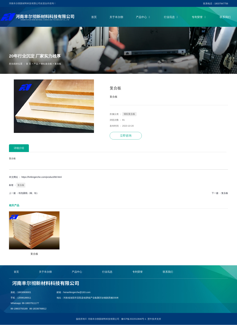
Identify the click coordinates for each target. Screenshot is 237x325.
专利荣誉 (199, 17)
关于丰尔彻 (116, 17)
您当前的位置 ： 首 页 (20, 64)
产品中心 (143, 17)
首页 (94, 17)
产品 (36, 64)
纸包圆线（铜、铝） (29, 193)
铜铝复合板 (46, 64)
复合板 (20, 185)
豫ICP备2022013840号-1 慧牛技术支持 (141, 319)
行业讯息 (171, 17)
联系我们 (225, 17)
